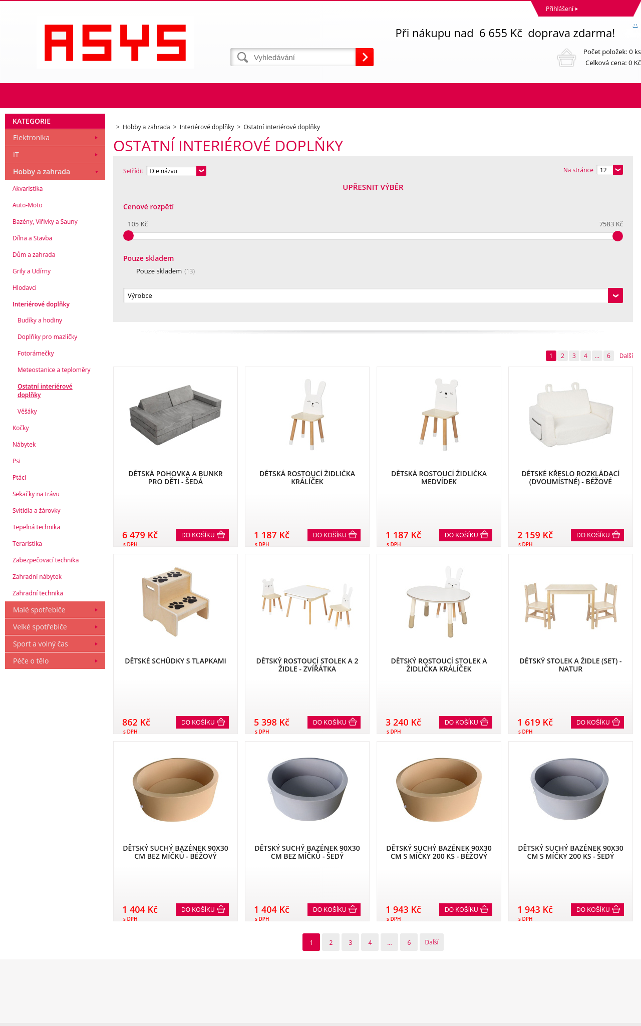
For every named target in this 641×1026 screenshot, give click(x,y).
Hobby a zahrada (41, 307)
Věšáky (27, 547)
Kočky (21, 564)
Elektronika (31, 273)
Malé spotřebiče (39, 746)
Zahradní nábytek (37, 713)
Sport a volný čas (40, 780)
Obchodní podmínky (36, 932)
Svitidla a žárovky (37, 646)
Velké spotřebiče (40, 763)
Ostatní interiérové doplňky (45, 526)
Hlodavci (25, 424)
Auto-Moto (28, 341)
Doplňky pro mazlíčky (47, 473)
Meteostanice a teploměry (54, 506)
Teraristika (27, 679)
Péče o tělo (31, 797)
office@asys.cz (343, 976)
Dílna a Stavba (32, 374)
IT (16, 290)
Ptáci (19, 613)
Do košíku (198, 399)
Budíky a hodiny (40, 456)
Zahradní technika (38, 729)
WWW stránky (564, 1015)
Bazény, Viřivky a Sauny (45, 358)
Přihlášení (559, 9)
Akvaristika (28, 324)
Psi (17, 597)
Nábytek (24, 580)
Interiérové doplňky (41, 440)
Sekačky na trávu (36, 630)
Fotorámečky (36, 489)
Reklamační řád (29, 945)
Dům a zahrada (34, 391)
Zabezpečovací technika (46, 696)
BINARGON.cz (621, 1015)
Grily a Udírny (32, 407)
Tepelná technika (36, 663)
